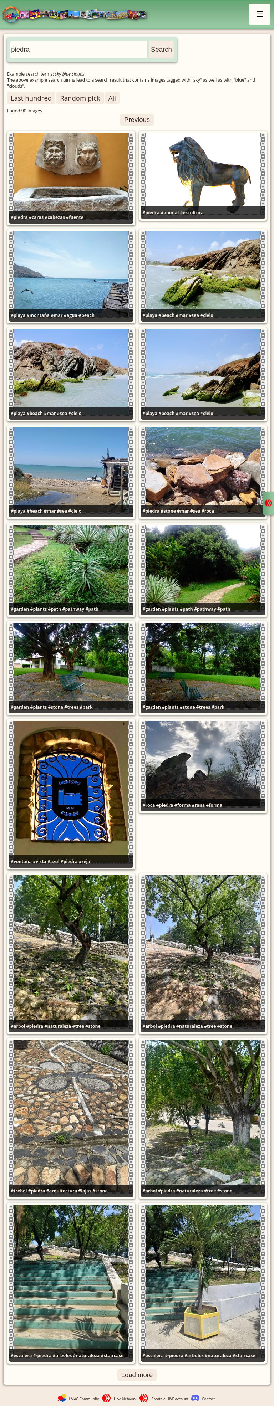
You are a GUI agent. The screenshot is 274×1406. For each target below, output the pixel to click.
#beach (86, 315)
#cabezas (55, 217)
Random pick (80, 97)
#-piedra (42, 1356)
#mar (56, 315)
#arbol (18, 1026)
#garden (20, 609)
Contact (208, 1398)
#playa (18, 315)
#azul (53, 861)
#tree (78, 1026)
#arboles (62, 1356)
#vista (39, 861)
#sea (194, 315)
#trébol (19, 1191)
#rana (198, 805)
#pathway (73, 609)
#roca (208, 511)
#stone (168, 511)
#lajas (84, 1191)
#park (86, 707)
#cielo (206, 315)
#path (54, 609)
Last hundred (31, 97)
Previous (137, 119)
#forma (182, 805)
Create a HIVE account (169, 1398)
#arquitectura (61, 1191)
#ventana (21, 861)
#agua (70, 315)
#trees (71, 707)
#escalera (21, 1356)
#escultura (191, 213)
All (112, 97)
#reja (84, 861)
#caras (36, 217)
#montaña (38, 315)
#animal (170, 213)
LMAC (77, 15)
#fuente (74, 217)
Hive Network (125, 1398)
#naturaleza (58, 1026)
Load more (137, 1375)
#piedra (19, 217)
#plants (38, 609)
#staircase (112, 1356)
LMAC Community (84, 1398)
